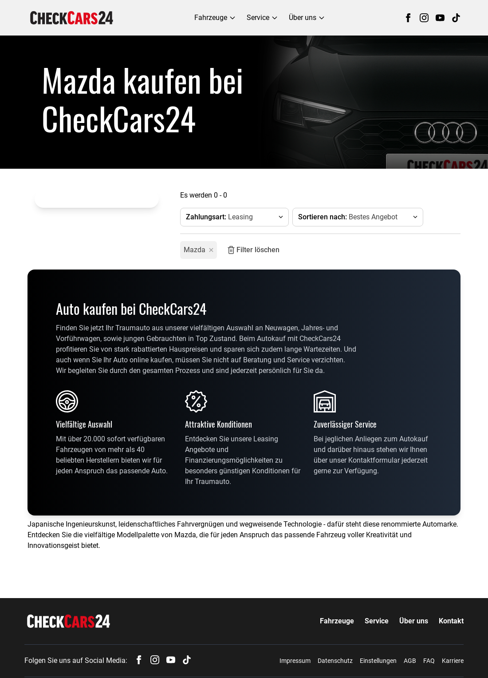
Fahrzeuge (337, 621)
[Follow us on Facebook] (408, 17)
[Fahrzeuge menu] (215, 17)
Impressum (295, 660)
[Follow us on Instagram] (424, 17)
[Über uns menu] (307, 17)
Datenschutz (335, 660)
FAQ (429, 660)
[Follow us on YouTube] (440, 17)
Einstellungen (378, 660)
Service (377, 621)
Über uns (413, 621)
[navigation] (72, 18)
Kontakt (451, 621)
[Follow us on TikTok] (456, 17)
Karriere (453, 660)
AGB (410, 660)
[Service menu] (262, 17)
